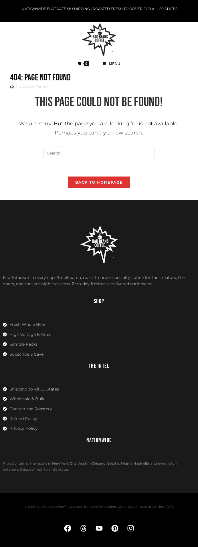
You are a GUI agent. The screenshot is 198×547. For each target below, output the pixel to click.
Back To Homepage (99, 182)
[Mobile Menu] (111, 64)
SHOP (99, 301)
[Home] (12, 86)
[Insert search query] (99, 153)
